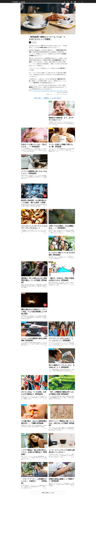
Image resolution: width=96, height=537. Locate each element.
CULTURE (23, 155)
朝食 (57, 94)
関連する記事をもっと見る (48, 493)
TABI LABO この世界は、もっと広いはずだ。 (48, 98)
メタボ (61, 94)
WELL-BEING (51, 237)
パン (55, 94)
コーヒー (51, 94)
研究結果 (47, 94)
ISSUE (50, 102)
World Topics (65, 94)
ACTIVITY (50, 128)
